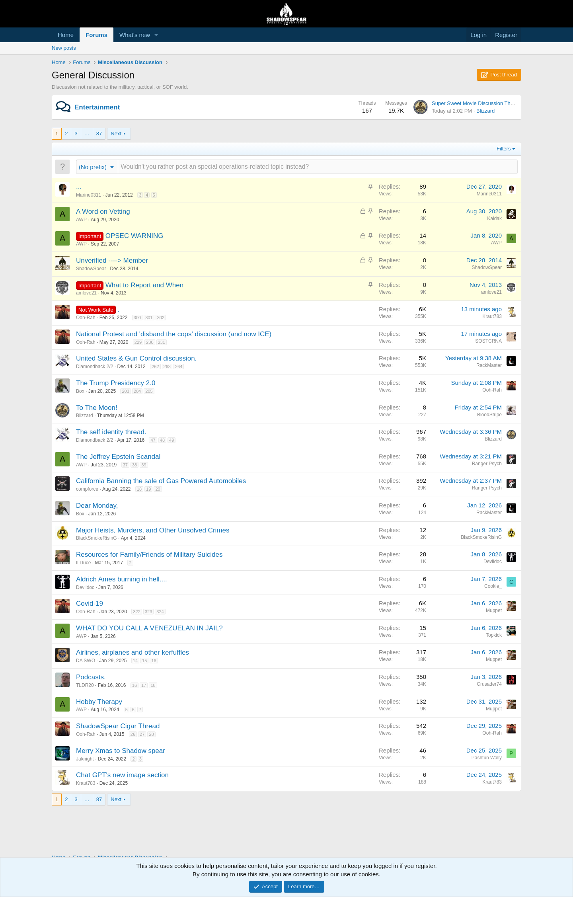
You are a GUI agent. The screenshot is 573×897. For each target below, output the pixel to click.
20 (157, 489)
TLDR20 (85, 685)
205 (148, 391)
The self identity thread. (111, 432)
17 (143, 685)
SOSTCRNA (488, 341)
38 (134, 464)
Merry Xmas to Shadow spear (120, 751)
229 (138, 342)
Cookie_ (493, 586)
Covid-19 (89, 603)
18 (139, 489)
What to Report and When (144, 285)
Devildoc (492, 561)
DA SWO (85, 660)
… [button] (87, 133)
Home (66, 34)
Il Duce (83, 563)
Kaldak (494, 218)
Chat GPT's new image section (122, 775)
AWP (81, 219)
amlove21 (86, 293)
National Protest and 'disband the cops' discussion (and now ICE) (173, 334)
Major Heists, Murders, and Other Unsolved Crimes (152, 530)
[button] (156, 34)
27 (142, 734)
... (79, 187)
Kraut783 (492, 316)
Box (80, 391)
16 (153, 660)
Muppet (494, 610)
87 (99, 133)
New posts (64, 48)
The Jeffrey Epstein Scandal (118, 456)
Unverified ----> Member (112, 260)
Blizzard (485, 111)
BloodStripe (489, 414)
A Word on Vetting (103, 211)
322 (136, 611)
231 (161, 342)
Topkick (494, 635)
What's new (134, 34)
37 (125, 464)
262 (155, 366)
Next (116, 133)
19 (148, 489)
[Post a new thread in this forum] (318, 167)
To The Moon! (96, 407)
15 (144, 660)
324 (160, 611)
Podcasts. (91, 677)
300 (137, 317)
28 (151, 734)
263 (167, 366)
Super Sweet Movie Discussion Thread (476, 103)
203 (125, 391)
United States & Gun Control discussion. (136, 358)
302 (160, 317)
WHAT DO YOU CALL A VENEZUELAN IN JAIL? (149, 628)
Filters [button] (504, 149)
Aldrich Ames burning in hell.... (121, 579)
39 (143, 464)
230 (149, 342)
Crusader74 (489, 684)
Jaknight (85, 759)
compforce (87, 489)
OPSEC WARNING (134, 236)
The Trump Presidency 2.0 (115, 383)
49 (171, 440)
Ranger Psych (487, 463)
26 (133, 734)
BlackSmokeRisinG (96, 538)
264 (178, 366)
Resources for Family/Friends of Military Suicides (149, 554)
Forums (96, 34)
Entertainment (97, 107)
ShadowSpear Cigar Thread (118, 726)
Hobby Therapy (99, 702)
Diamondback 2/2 (94, 366)
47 (152, 440)
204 (137, 391)
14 (135, 660)
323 (148, 611)
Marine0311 (88, 195)
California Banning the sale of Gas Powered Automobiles (161, 481)
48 (162, 440)
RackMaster (489, 365)
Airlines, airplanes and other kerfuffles (132, 652)
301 (148, 317)
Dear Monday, (97, 505)
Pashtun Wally (487, 757)
